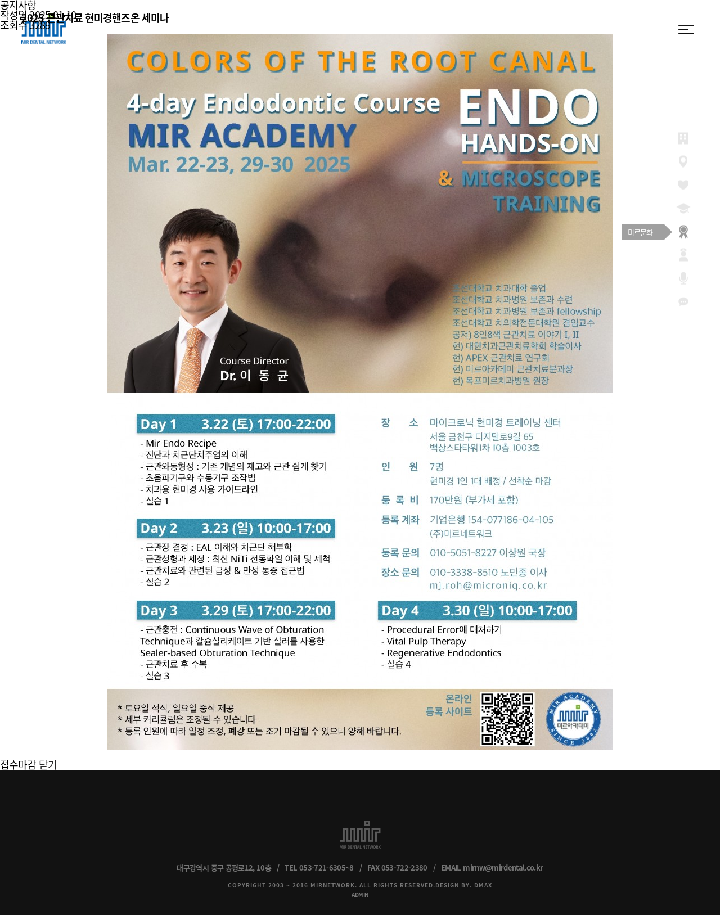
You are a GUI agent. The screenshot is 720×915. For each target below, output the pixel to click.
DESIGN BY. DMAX (463, 885)
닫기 (48, 764)
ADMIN (360, 894)
